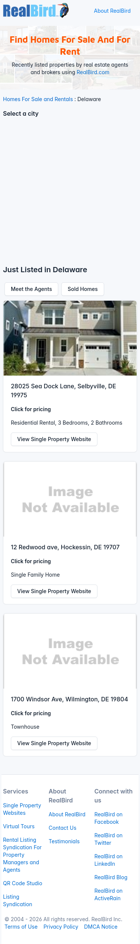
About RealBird (112, 10)
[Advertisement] (70, 194)
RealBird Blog (111, 877)
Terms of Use (21, 926)
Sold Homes (83, 289)
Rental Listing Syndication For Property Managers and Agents (22, 855)
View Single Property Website (54, 439)
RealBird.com (93, 72)
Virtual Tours (19, 826)
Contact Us (62, 828)
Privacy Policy (60, 926)
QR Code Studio (22, 883)
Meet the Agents (31, 289)
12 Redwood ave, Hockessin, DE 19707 (65, 547)
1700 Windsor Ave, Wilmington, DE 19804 (69, 699)
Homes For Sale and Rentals (38, 99)
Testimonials (64, 841)
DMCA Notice (100, 926)
